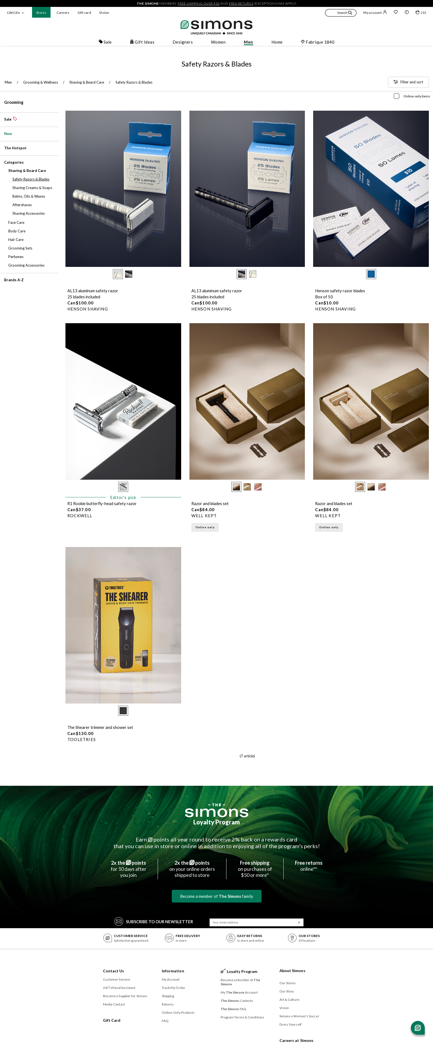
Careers (63, 12)
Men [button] (248, 41)
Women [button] (218, 41)
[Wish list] (395, 12)
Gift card (84, 12)
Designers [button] (183, 41)
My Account (171, 979)
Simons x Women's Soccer (299, 1016)
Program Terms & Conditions (243, 1017)
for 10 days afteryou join (128, 869)
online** (309, 866)
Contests (237, 1001)
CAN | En (13, 12)
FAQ (165, 1021)
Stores (41, 12)
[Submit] (299, 922)
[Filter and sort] (408, 82)
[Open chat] (418, 1028)
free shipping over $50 (199, 3)
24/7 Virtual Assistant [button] (119, 988)
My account (375, 12)
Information (173, 970)
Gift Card (112, 1020)
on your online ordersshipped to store (192, 869)
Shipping (168, 996)
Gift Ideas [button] (142, 41)
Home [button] (277, 41)
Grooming (13, 102)
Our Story (286, 991)
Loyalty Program (216, 822)
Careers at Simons (296, 1040)
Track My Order (173, 988)
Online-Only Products (178, 1012)
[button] (341, 13)
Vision (104, 12)
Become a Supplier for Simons (125, 996)
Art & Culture (289, 999)
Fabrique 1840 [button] (317, 41)
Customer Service (116, 979)
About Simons (292, 970)
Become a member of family (216, 896)
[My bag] (420, 13)
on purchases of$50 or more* (255, 869)
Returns (168, 1004)
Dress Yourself (290, 1024)
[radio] (118, 274)
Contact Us (113, 970)
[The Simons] (216, 810)
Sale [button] (105, 41)
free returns (241, 3)
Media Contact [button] (114, 1004)
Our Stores (287, 983)
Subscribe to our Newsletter (153, 921)
